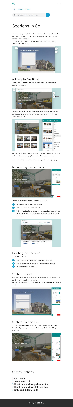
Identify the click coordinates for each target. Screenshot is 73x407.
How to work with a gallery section (31, 384)
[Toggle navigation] (59, 4)
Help (13, 9)
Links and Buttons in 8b (26, 390)
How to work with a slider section (31, 387)
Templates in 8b (22, 381)
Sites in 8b (19, 378)
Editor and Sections (23, 9)
